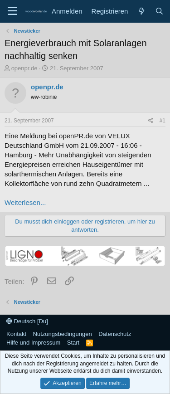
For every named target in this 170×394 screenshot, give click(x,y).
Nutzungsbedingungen (62, 334)
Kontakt (16, 334)
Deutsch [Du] (27, 321)
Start (73, 342)
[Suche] (159, 11)
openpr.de (24, 68)
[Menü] (12, 11)
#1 (162, 120)
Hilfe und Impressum (33, 342)
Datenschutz (114, 334)
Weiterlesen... (25, 202)
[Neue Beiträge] (141, 11)
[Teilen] (150, 121)
